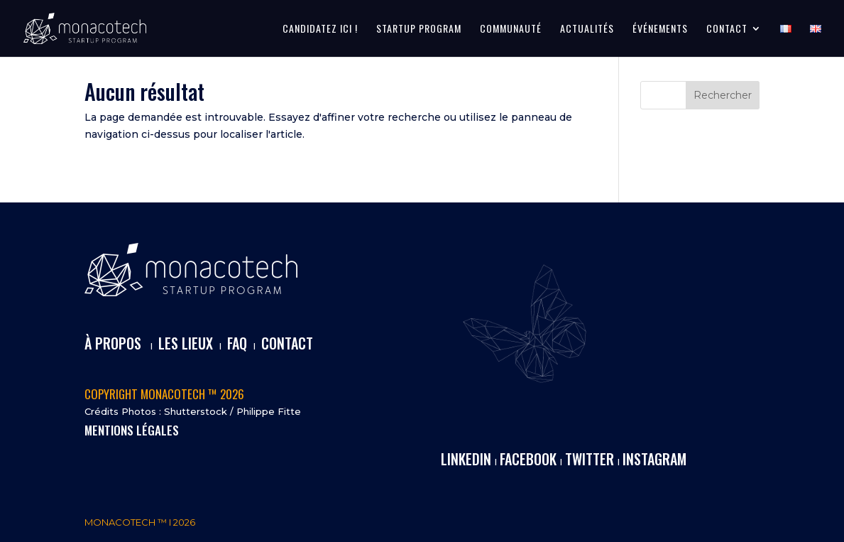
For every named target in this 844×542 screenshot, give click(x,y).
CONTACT (726, 29)
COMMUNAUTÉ (511, 29)
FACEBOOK (528, 459)
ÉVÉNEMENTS (660, 29)
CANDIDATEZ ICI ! (320, 29)
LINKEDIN (466, 459)
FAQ (237, 343)
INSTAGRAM (654, 459)
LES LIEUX (185, 343)
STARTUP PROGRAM (418, 29)
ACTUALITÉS (587, 29)
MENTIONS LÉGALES (131, 430)
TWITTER (589, 459)
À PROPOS (112, 343)
